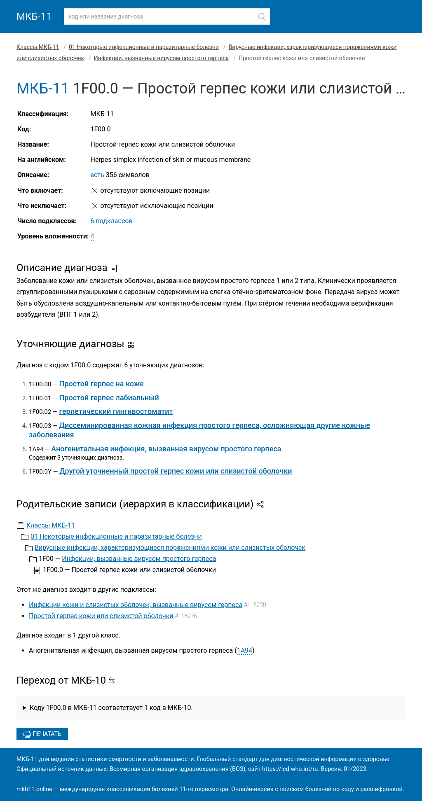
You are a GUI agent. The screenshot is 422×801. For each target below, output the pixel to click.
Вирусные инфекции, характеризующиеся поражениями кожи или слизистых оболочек (170, 547)
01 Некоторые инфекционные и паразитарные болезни (144, 47)
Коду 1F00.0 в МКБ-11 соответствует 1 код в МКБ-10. (111, 708)
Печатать (42, 734)
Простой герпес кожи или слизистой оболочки (101, 616)
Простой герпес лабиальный (109, 397)
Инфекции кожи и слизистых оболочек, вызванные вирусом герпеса (135, 605)
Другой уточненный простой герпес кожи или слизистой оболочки (175, 471)
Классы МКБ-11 (37, 47)
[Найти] (261, 16)
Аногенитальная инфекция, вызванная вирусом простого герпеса (166, 448)
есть (97, 175)
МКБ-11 (34, 16)
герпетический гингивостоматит (116, 411)
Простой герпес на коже (101, 383)
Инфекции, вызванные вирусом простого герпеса (161, 58)
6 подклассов (112, 221)
